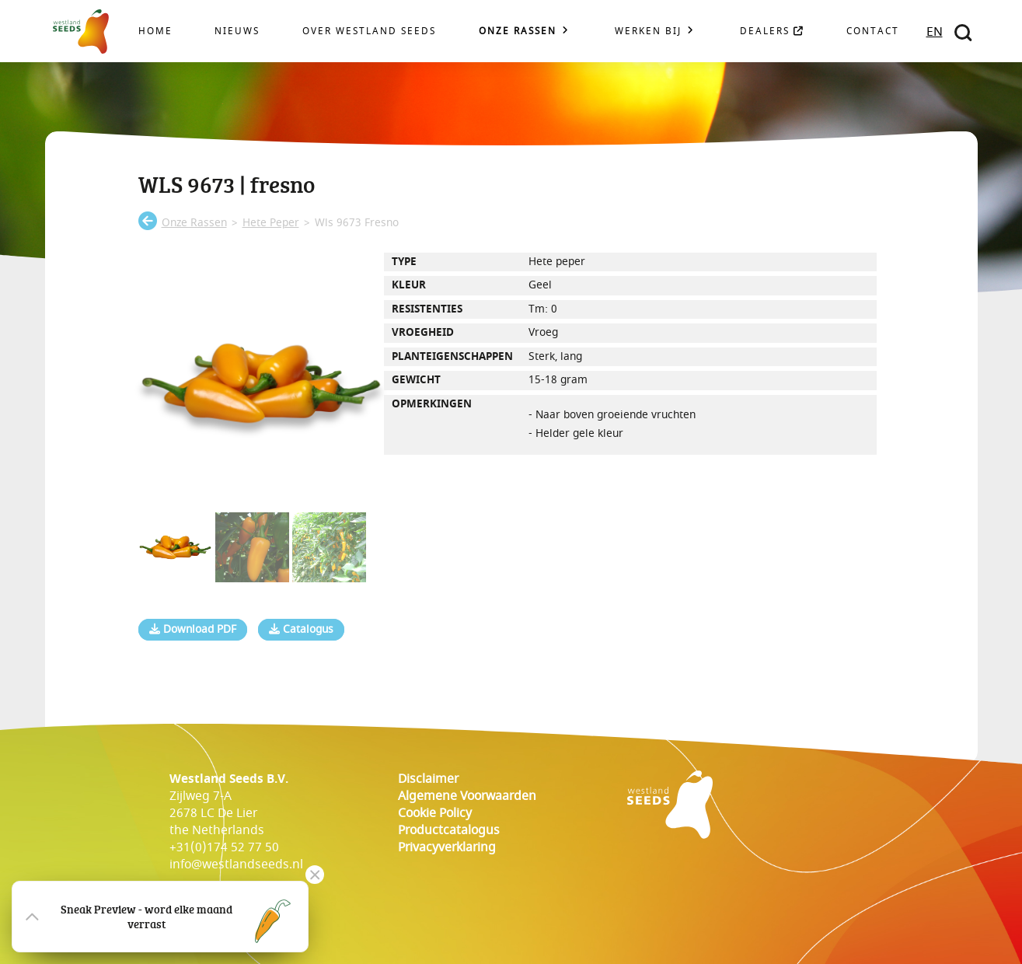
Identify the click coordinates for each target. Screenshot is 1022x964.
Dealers (772, 31)
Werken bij (648, 31)
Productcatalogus (449, 830)
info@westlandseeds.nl (236, 864)
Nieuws (237, 31)
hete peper (270, 223)
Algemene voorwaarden (467, 796)
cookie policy (435, 813)
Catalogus (301, 629)
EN (934, 31)
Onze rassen (517, 31)
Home (155, 31)
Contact (872, 31)
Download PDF (192, 629)
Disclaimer (428, 779)
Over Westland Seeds (369, 31)
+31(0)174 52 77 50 (224, 847)
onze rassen (194, 223)
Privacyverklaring (447, 847)
